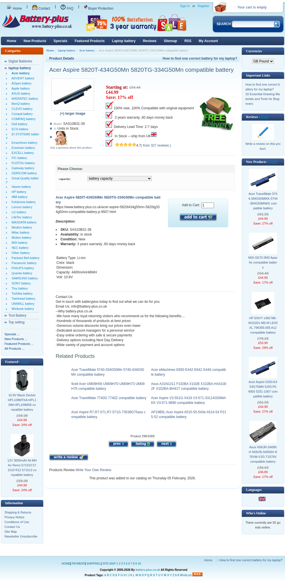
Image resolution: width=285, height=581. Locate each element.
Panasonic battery (23, 263)
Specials (60, 41)
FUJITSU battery (22, 163)
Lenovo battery (21, 207)
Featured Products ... (19, 343)
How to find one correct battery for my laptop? (200, 58)
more (25, 362)
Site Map (11, 531)
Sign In (185, 6)
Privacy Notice (14, 517)
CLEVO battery (21, 108)
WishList (186, 575)
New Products (34, 41)
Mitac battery (19, 232)
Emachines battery (23, 142)
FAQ (67, 8)
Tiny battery (19, 288)
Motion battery (20, 237)
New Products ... (16, 339)
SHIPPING (93, 563)
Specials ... (12, 334)
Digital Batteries (20, 61)
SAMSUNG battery (24, 278)
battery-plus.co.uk (148, 569)
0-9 (177, 575)
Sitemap (170, 41)
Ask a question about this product (71, 147)
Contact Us (12, 526)
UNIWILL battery (22, 303)
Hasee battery (20, 186)
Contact (41, 8)
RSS (187, 41)
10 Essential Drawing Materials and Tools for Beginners (262, 98)
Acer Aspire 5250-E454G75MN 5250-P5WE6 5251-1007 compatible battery (262, 389)
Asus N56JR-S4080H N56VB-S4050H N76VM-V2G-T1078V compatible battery (263, 454)
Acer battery (87, 50)
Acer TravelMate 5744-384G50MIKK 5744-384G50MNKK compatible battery (262, 201)
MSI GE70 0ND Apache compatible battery (262, 262)
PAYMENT (78, 563)
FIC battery (18, 158)
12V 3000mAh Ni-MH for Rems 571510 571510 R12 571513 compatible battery (22, 467)
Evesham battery (22, 147)
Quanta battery (21, 273)
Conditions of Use (17, 522)
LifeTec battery (21, 217)
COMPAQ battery (23, 119)
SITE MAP (109, 563)
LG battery (18, 212)
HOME (66, 563)
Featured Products (90, 41)
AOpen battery (20, 83)
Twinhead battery (22, 298)
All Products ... (15, 348)
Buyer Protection (98, 8)
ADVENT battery (22, 78)
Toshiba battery (21, 293)
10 (139, 563)
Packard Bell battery (25, 258)
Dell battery (18, 124)
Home (14, 8)
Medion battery (21, 227)
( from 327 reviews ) (156, 145)
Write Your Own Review (93, 470)
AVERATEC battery (24, 98)
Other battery (20, 252)
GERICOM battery (23, 173)
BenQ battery (20, 103)
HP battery (18, 191)
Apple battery (20, 88)
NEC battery (19, 247)
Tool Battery (17, 315)
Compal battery (21, 114)
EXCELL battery (22, 153)
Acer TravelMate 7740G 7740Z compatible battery (108, 398)
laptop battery (66, 50)
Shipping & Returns (18, 512)
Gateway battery (22, 168)
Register (203, 6)
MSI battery (18, 242)
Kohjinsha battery (23, 202)
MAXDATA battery (23, 222)
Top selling (16, 322)
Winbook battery (22, 308)
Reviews (149, 41)
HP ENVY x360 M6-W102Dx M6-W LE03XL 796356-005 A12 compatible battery (262, 325)
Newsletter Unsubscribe (21, 536)
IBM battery (18, 197)
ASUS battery (20, 93)
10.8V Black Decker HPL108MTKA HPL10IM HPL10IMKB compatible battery (22, 402)
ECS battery (19, 129)
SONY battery (20, 283)
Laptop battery (123, 41)
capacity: (65, 178)
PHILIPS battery (22, 268)
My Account (208, 41)
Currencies (254, 51)
